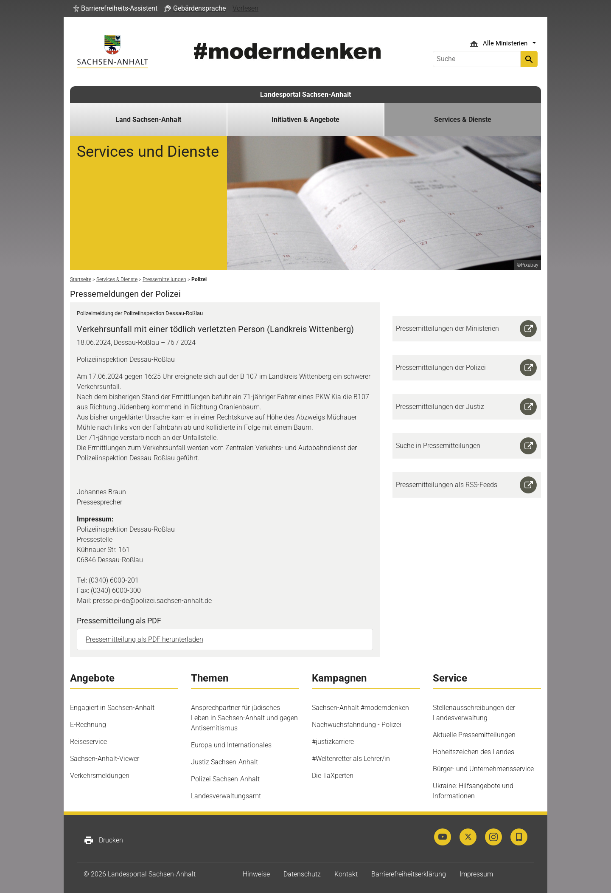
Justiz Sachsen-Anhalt (224, 762)
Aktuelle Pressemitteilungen (474, 735)
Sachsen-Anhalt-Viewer (104, 759)
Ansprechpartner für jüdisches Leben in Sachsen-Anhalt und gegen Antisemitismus (244, 718)
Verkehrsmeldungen (99, 776)
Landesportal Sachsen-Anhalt (305, 94)
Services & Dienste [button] (462, 119)
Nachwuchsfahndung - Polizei (356, 725)
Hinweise (256, 874)
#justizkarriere (333, 742)
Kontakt (346, 874)
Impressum (476, 874)
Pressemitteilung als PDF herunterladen (144, 639)
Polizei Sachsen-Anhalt (225, 779)
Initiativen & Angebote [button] (305, 119)
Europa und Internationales (231, 745)
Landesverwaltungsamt (226, 796)
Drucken (103, 840)
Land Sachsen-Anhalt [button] (148, 119)
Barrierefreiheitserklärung (408, 874)
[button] (115, 8)
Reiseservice (88, 742)
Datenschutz (302, 874)
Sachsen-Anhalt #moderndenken (360, 708)
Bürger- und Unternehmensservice (483, 769)
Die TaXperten (332, 776)
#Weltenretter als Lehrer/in (351, 759)
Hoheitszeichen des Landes (473, 752)
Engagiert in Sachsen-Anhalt (112, 708)
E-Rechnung (88, 725)
